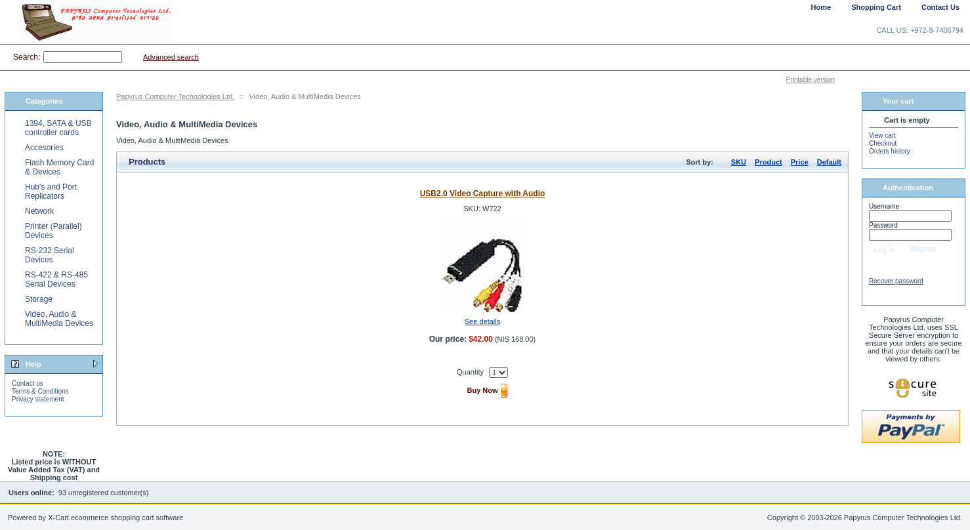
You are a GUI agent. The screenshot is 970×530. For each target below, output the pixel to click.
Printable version (810, 79)
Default (829, 162)
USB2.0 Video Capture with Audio (482, 193)
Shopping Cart (876, 7)
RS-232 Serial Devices (49, 255)
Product (768, 162)
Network (39, 211)
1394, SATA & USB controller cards (58, 128)
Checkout (882, 143)
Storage (39, 299)
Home (821, 7)
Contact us (27, 383)
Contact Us (940, 7)
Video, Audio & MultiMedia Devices (59, 319)
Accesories (44, 147)
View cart (882, 135)
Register (924, 249)
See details (482, 321)
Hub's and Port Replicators (51, 191)
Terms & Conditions (40, 391)
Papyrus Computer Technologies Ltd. (175, 96)
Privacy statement (38, 399)
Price (800, 162)
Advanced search (171, 57)
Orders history (889, 151)
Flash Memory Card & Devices (59, 167)
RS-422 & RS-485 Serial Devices (56, 279)
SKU (738, 162)
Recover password (896, 281)
